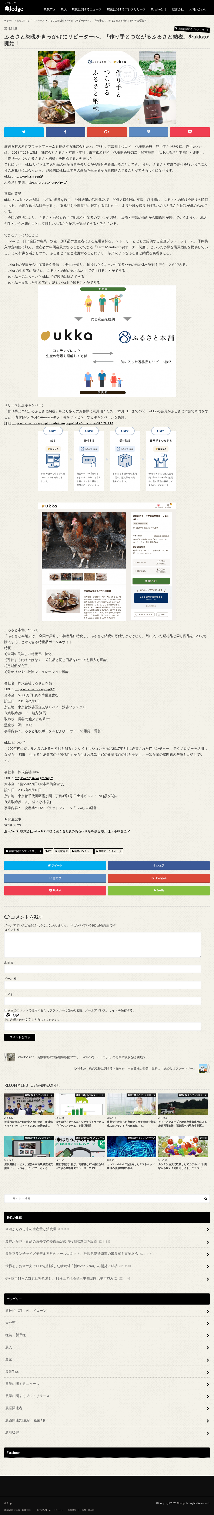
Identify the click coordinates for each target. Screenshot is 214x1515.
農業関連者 (12, 1388)
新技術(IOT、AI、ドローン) (23, 1300)
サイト (8, 991)
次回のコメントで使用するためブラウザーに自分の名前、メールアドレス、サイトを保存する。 (72, 1007)
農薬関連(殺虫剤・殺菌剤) (22, 1398)
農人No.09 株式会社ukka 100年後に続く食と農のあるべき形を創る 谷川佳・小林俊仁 (69, 828)
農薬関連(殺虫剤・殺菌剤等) (17, 1487)
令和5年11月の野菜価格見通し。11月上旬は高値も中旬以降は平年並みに (61, 1269)
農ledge (13, 8)
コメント (12, 926)
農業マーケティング (109, 847)
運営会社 (179, 7)
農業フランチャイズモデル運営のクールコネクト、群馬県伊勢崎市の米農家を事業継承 (70, 1247)
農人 (70, 7)
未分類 (9, 1311)
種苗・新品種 (14, 1322)
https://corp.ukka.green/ (32, 774)
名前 (9, 959)
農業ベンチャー (83, 847)
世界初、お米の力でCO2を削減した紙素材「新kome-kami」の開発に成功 (61, 1258)
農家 (8, 1344)
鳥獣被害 (11, 1410)
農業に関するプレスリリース (130, 7)
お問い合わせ (198, 7)
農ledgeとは (160, 7)
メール (10, 975)
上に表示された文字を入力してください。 (32, 1016)
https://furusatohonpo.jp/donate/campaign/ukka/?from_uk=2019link (62, 419)
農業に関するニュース (92, 7)
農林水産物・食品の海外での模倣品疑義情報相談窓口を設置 (52, 1236)
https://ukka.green (27, 173)
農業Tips (56, 7)
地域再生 (63, 847)
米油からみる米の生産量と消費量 (34, 1225)
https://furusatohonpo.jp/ (45, 179)
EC (49, 847)
